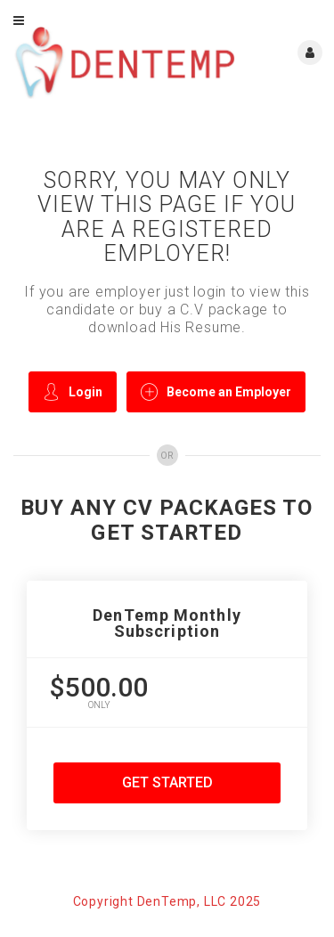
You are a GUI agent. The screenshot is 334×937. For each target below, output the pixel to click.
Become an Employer (216, 391)
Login (72, 391)
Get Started (167, 782)
